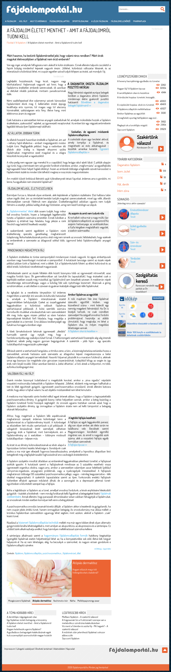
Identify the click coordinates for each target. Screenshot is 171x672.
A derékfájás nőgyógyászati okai (22, 616)
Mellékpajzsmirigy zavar (88, 600)
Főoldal (10, 42)
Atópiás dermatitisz (85, 563)
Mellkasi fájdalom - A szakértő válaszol (80, 616)
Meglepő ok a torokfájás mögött (132, 125)
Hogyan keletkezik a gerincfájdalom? (24, 629)
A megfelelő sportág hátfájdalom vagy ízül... (137, 117)
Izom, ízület (123, 171)
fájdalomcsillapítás (33, 553)
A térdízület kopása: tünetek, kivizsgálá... (136, 97)
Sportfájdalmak (80, 21)
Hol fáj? (23, 21)
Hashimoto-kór (60, 600)
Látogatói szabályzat (25, 648)
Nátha (72, 600)
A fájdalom (10, 21)
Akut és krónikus (38, 21)
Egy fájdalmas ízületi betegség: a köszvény (27, 620)
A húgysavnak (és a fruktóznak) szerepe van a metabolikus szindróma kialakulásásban (84, 621)
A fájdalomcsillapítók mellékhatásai (134, 109)
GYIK (120, 178)
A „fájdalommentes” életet (20, 211)
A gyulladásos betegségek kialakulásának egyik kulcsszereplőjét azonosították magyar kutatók (29, 634)
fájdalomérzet (69, 553)
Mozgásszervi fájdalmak (19, 600)
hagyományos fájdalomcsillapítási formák (66, 535)
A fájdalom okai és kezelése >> (82, 331)
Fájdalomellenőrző (120, 21)
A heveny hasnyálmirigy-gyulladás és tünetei (138, 81)
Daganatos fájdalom (128, 165)
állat (79, 553)
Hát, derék (123, 184)
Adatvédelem (59, 648)
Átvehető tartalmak (43, 648)
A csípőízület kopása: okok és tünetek (135, 104)
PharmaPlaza (139, 21)
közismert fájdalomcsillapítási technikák (38, 522)
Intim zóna (123, 191)
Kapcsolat (70, 648)
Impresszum (9, 648)
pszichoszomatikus (52, 553)
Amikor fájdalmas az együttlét (131, 113)
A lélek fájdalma (99, 21)
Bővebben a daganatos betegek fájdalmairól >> (88, 104)
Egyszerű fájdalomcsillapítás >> (88, 150)
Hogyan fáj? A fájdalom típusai (131, 88)
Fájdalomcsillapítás (59, 21)
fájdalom (19, 553)
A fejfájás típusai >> (77, 444)
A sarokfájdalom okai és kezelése (133, 92)
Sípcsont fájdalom (70, 638)
